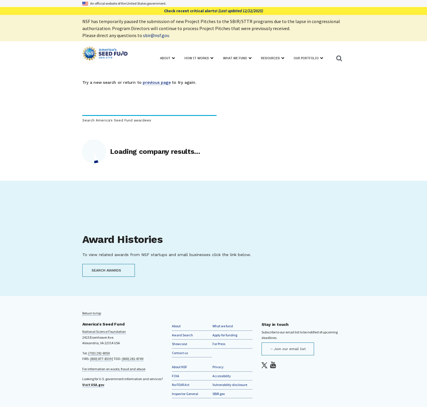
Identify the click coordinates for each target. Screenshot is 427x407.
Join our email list (290, 349)
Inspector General (185, 394)
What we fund (222, 326)
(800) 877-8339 (100, 358)
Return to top (91, 313)
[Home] (105, 54)
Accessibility (221, 376)
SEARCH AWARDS (106, 270)
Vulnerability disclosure (229, 384)
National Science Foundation (104, 331)
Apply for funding (224, 335)
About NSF (179, 367)
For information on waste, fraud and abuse (113, 369)
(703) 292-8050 (99, 353)
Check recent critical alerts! (213, 10)
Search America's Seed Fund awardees (116, 120)
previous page (156, 82)
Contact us (180, 353)
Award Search (182, 335)
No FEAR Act (180, 384)
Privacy (218, 367)
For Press (218, 344)
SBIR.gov (218, 394)
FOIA (175, 376)
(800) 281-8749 (132, 358)
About (176, 326)
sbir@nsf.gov (156, 35)
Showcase (179, 344)
